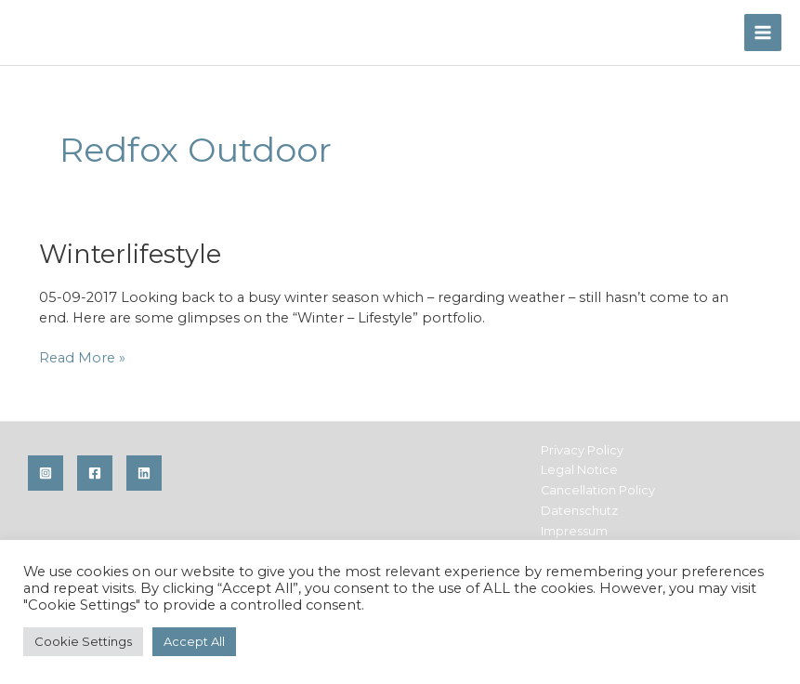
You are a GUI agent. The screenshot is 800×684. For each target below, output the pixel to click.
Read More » (82, 357)
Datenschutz (579, 511)
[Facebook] (94, 473)
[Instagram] (45, 473)
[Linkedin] (144, 473)
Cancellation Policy (598, 490)
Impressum (574, 531)
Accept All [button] (194, 641)
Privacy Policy (582, 450)
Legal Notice (579, 470)
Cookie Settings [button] (83, 641)
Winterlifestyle (130, 254)
